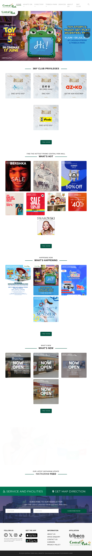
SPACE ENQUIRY (53, 537)
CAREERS (51, 542)
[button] (28, 5)
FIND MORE (46, 142)
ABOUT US (51, 534)
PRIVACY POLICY (53, 545)
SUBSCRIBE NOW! (74, 511)
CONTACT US (52, 539)
